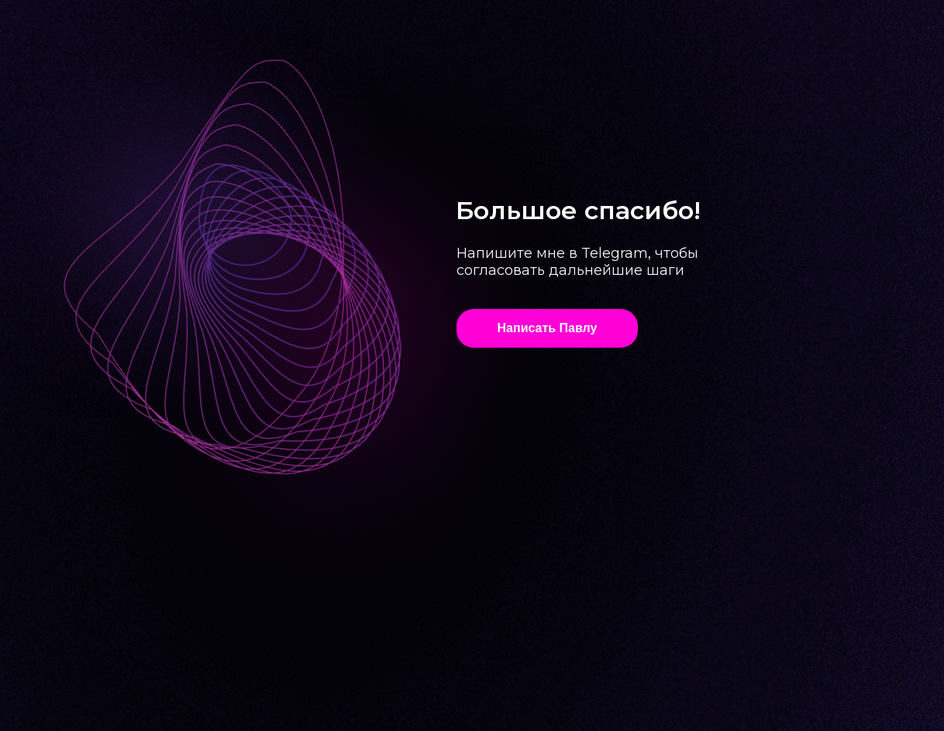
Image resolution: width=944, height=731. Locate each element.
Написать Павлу (548, 328)
